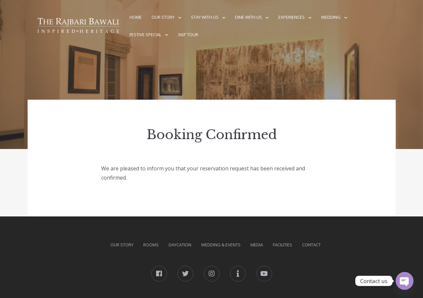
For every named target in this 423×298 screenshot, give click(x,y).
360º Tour (188, 34)
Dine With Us (248, 17)
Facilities (282, 245)
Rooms (151, 245)
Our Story (163, 17)
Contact (311, 245)
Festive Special (145, 34)
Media (256, 245)
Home (135, 17)
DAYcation (180, 245)
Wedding (331, 17)
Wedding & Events (221, 245)
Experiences (291, 17)
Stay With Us (205, 17)
